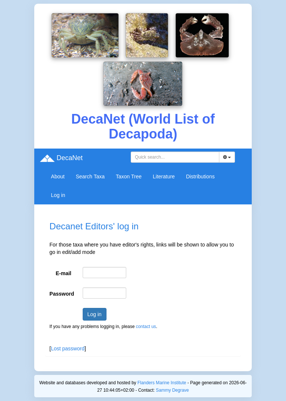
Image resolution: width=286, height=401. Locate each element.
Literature (164, 176)
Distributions (200, 176)
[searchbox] (175, 157)
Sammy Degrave (172, 390)
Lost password (68, 348)
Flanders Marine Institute (161, 382)
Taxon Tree (129, 176)
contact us (146, 326)
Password (62, 294)
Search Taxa (90, 176)
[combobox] (175, 157)
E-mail (64, 273)
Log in (58, 195)
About (58, 176)
